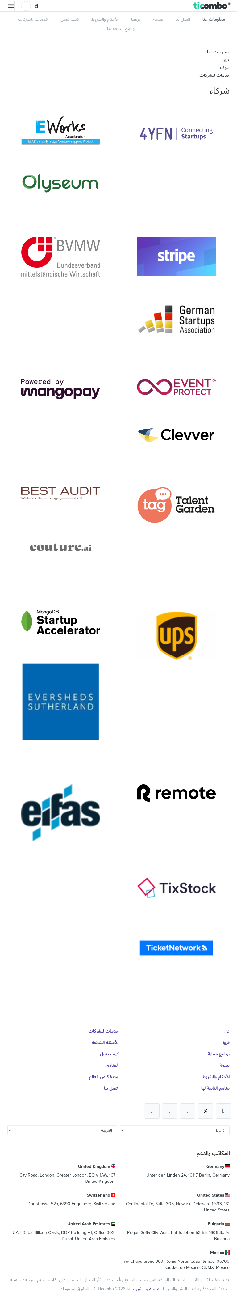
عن (227, 1031)
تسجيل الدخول (26, 6)
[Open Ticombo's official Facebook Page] (223, 1111)
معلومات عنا (213, 19)
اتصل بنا (183, 19)
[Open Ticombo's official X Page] (205, 1111)
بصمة (158, 19)
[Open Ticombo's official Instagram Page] (187, 1111)
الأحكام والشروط (105, 19)
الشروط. (137, 1289)
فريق (225, 60)
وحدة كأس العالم (103, 1077)
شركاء (225, 67)
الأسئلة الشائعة (105, 1042)
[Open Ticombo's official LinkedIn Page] (152, 1111)
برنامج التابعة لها (121, 28)
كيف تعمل (69, 19)
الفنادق (112, 1065)
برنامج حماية (219, 1054)
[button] (212, 6)
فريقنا (136, 19)
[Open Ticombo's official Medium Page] (169, 1111)
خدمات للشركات (33, 19)
